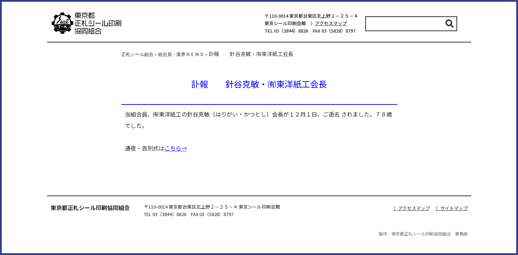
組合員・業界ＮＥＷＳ (181, 54)
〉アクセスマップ (412, 208)
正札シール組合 (137, 54)
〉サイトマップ (452, 208)
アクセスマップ (331, 23)
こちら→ (175, 148)
